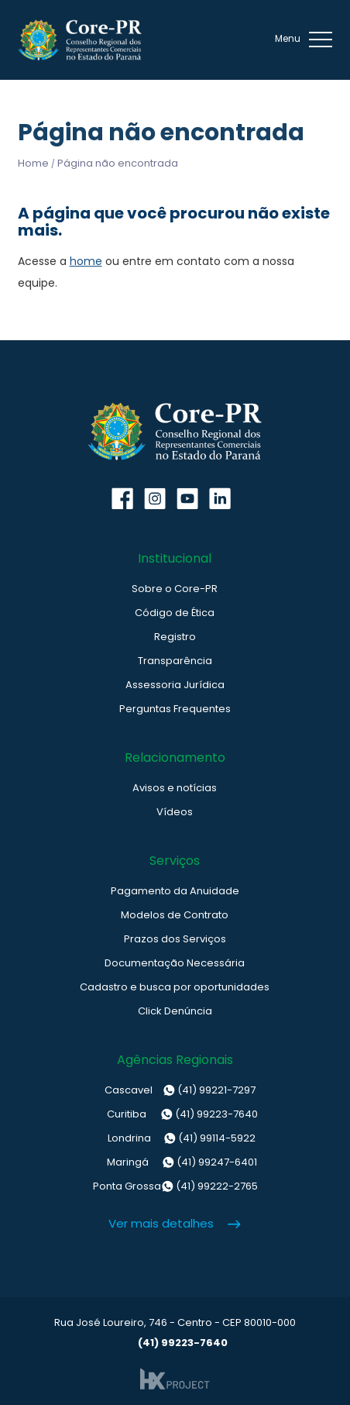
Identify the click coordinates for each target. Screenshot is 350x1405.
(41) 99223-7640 (174, 1114)
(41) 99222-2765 (175, 1186)
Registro (175, 636)
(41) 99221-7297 (175, 1090)
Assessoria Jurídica (175, 684)
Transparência (175, 660)
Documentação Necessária (175, 963)
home (86, 261)
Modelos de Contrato (174, 914)
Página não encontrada (117, 163)
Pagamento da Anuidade (175, 890)
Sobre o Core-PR (175, 588)
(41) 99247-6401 (175, 1162)
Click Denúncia (175, 1011)
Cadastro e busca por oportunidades (174, 987)
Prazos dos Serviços (175, 939)
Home (33, 163)
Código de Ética (174, 612)
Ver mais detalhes (161, 1223)
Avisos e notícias (174, 787)
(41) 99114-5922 (175, 1138)
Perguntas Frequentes (175, 708)
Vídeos (174, 811)
